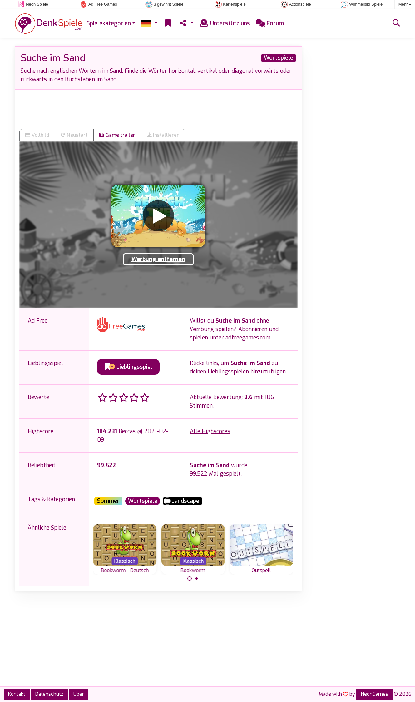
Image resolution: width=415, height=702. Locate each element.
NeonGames (374, 694)
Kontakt (16, 694)
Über (78, 694)
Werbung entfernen (158, 259)
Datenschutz (49, 694)
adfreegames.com (247, 337)
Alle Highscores (210, 431)
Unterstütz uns (224, 23)
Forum (270, 23)
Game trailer (117, 135)
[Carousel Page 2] (197, 578)
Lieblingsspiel (128, 367)
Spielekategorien (108, 23)
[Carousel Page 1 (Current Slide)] (189, 578)
